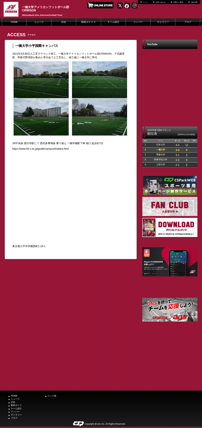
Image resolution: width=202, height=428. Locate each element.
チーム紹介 (113, 22)
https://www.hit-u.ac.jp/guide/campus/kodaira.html (40, 148)
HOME (14, 22)
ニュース (39, 22)
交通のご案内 (178, 2)
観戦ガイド (88, 22)
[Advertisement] (169, 361)
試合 (63, 22)
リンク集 (52, 396)
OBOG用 (194, 2)
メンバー (138, 22)
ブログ (187, 22)
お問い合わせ (160, 2)
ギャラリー (163, 22)
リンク (145, 2)
